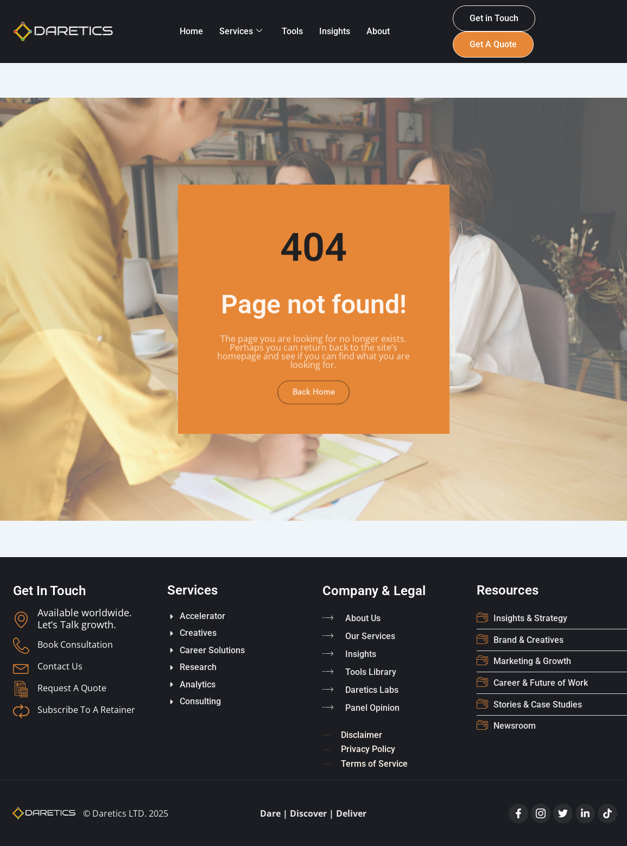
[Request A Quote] (21, 689)
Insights (334, 31)
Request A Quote (71, 689)
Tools (292, 31)
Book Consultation (75, 645)
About (378, 31)
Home (191, 31)
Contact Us (60, 667)
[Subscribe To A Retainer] (21, 711)
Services (240, 31)
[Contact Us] (21, 668)
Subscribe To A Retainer (86, 710)
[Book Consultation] (21, 646)
